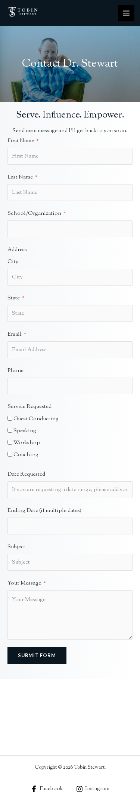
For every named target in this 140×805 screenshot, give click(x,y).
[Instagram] (93, 789)
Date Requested (26, 474)
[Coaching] (9, 454)
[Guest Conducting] (9, 418)
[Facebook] (46, 789)
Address (17, 250)
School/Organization (34, 213)
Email (14, 334)
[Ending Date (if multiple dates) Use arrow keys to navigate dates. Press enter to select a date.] (70, 526)
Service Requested (29, 407)
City (12, 262)
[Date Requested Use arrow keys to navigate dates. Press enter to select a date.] (70, 489)
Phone (15, 371)
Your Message (24, 583)
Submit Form (37, 655)
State (13, 298)
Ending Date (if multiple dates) (44, 511)
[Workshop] (9, 442)
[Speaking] (9, 430)
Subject (16, 547)
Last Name (20, 177)
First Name (20, 141)
